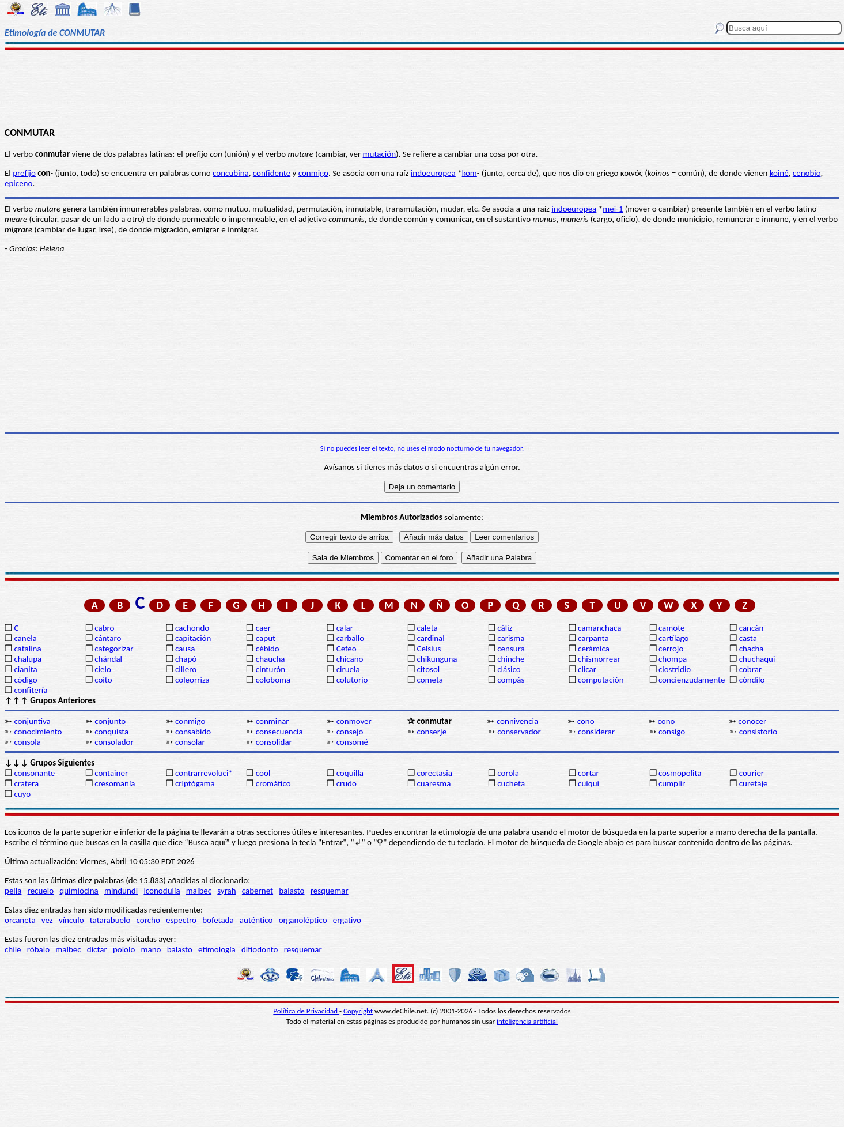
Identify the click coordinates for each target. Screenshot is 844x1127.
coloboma (273, 679)
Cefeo (346, 648)
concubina (231, 173)
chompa (672, 659)
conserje (431, 731)
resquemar (330, 890)
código (25, 679)
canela (25, 638)
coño (586, 721)
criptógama (195, 783)
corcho (148, 920)
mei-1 (613, 208)
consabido (193, 731)
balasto (291, 890)
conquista (111, 731)
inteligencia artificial (527, 1021)
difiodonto (259, 949)
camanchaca (599, 628)
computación (600, 679)
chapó (185, 659)
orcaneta (20, 920)
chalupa (27, 659)
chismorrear (599, 659)
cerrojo (670, 648)
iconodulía (161, 890)
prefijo (24, 173)
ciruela (348, 669)
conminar (272, 721)
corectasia (434, 773)
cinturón (270, 669)
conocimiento (38, 731)
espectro (181, 920)
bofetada (217, 920)
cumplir (671, 783)
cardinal (430, 638)
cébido (267, 648)
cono (666, 721)
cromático (273, 783)
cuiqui (588, 783)
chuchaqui (757, 659)
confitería (30, 690)
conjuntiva (32, 721)
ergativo (347, 920)
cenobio (807, 173)
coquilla (350, 773)
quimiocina (78, 890)
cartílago (673, 638)
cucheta (511, 783)
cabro (104, 628)
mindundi (121, 890)
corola (508, 773)
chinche (510, 659)
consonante (34, 773)
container (111, 773)
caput (265, 638)
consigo (671, 731)
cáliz (504, 628)
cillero (185, 669)
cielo (102, 669)
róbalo (38, 949)
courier (751, 773)
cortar (588, 773)
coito (103, 679)
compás (510, 679)
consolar (190, 742)
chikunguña (437, 659)
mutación (379, 154)
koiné (779, 173)
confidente (271, 173)
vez (47, 920)
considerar (596, 731)
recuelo (41, 890)
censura (511, 648)
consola (27, 742)
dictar (97, 949)
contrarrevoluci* (204, 773)
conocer (752, 721)
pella (13, 890)
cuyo (22, 794)
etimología (217, 949)
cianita (25, 669)
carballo (350, 638)
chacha (751, 648)
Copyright (358, 1011)
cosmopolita (680, 773)
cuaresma (434, 783)
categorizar (113, 648)
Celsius (429, 648)
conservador (518, 731)
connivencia (517, 721)
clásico (508, 669)
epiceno (18, 183)
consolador (113, 742)
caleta (427, 628)
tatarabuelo (110, 920)
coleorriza (192, 679)
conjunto (110, 721)
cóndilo (752, 679)
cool (263, 773)
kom (469, 173)
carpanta (593, 638)
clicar (587, 669)
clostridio (674, 669)
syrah (226, 890)
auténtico (256, 920)
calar (344, 628)
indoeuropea (433, 173)
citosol (428, 669)
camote (671, 628)
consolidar (274, 742)
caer (263, 628)
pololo (124, 949)
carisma (510, 638)
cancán (751, 628)
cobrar (750, 669)
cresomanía (114, 783)
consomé (352, 742)
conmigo (313, 173)
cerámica (594, 648)
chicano (350, 659)
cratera (26, 783)
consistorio (758, 731)
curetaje (753, 783)
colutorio (352, 679)
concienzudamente (691, 679)
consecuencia (279, 731)
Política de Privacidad (306, 1011)
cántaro (107, 638)
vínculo (71, 920)
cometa (430, 679)
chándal (108, 659)
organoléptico (303, 920)
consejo (350, 731)
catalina (27, 648)
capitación (193, 638)
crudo (346, 783)
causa (185, 648)
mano (151, 949)
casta (748, 638)
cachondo (192, 628)
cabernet (257, 890)
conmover (354, 721)
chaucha (270, 659)
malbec (198, 890)
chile (13, 949)
